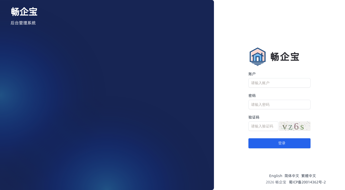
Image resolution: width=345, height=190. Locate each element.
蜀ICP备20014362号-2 (307, 182)
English (275, 175)
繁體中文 (308, 175)
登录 (279, 143)
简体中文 (291, 175)
